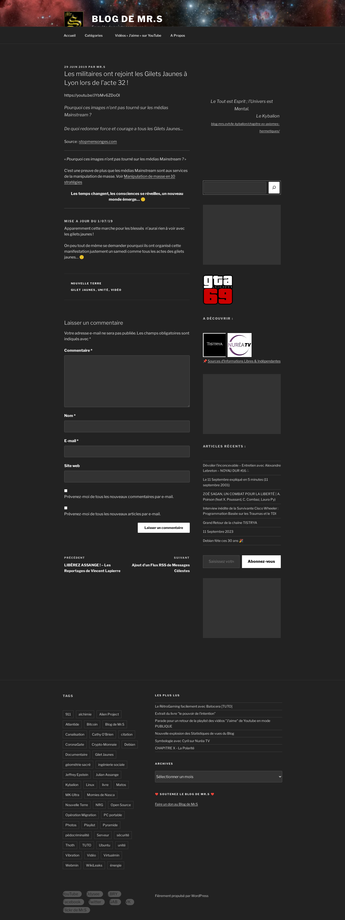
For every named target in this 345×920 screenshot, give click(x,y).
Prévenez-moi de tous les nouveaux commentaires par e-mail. (118, 496)
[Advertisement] (242, 235)
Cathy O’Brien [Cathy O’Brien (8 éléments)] (102, 734)
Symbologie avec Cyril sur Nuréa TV (182, 741)
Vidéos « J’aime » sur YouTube (138, 35)
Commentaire (78, 350)
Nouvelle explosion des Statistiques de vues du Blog (194, 733)
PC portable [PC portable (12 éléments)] (113, 815)
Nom (70, 415)
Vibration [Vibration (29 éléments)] (72, 855)
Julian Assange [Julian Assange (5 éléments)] (107, 775)
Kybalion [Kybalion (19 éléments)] (71, 785)
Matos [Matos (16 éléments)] (121, 785)
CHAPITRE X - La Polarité (174, 748)
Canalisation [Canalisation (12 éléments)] (74, 734)
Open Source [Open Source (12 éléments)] (121, 805)
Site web (72, 465)
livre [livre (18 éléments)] (105, 785)
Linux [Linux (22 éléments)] (90, 785)
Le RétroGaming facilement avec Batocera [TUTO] (193, 706)
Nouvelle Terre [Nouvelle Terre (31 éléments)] (76, 805)
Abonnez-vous (261, 561)
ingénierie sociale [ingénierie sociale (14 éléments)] (111, 764)
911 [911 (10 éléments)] (68, 714)
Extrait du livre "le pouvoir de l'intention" (185, 713)
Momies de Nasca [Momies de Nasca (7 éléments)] (101, 795)
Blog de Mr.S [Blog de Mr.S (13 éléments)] (114, 724)
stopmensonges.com (98, 141)
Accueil (70, 35)
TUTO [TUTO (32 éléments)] (86, 845)
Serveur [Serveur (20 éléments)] (103, 835)
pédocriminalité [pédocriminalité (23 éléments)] (77, 835)
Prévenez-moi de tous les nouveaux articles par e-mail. (112, 514)
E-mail (71, 441)
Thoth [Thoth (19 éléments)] (70, 845)
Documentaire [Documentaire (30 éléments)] (76, 754)
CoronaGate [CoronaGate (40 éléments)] (74, 744)
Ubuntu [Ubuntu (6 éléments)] (104, 845)
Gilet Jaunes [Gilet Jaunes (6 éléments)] (104, 754)
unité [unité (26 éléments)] (122, 845)
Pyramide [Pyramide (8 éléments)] (110, 825)
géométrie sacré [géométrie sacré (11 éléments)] (78, 764)
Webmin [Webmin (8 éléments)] (71, 865)
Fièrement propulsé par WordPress (181, 896)
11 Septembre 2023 (218, 531)
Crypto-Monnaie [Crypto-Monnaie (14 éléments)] (104, 744)
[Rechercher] (274, 187)
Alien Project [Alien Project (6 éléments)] (109, 714)
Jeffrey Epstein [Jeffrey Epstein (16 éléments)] (76, 775)
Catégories (96, 35)
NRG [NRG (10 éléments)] (99, 805)
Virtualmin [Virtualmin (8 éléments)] (111, 855)
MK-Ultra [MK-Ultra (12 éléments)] (72, 795)
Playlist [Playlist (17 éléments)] (89, 825)
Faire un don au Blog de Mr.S (176, 804)
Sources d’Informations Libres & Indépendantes (244, 361)
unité (103, 290)
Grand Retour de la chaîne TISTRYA (230, 523)
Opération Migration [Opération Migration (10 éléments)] (80, 815)
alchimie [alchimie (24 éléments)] (85, 714)
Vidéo (116, 290)
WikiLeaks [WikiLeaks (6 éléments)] (94, 865)
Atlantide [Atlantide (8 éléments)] (72, 724)
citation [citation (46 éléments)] (126, 734)
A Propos (180, 35)
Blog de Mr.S (127, 19)
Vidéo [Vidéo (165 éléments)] (91, 855)
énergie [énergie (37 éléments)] (115, 865)
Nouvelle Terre (86, 283)
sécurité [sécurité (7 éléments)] (123, 835)
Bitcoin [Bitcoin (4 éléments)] (92, 724)
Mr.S (101, 67)
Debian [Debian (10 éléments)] (129, 744)
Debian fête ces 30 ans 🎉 (223, 541)
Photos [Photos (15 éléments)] (70, 825)
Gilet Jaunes (83, 290)
